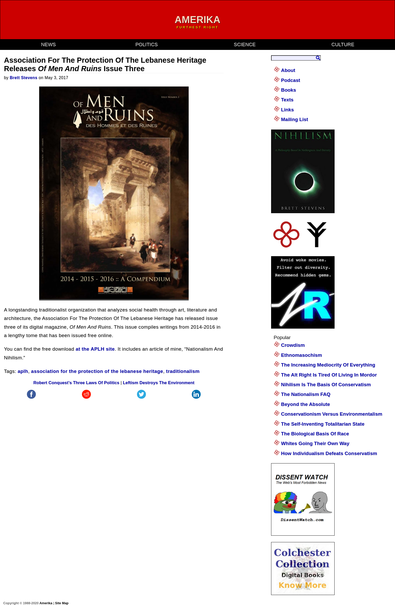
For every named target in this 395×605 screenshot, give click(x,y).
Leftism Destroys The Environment (158, 382)
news (48, 44)
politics (146, 44)
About (288, 70)
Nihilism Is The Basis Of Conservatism (326, 384)
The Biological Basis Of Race (315, 433)
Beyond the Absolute (305, 404)
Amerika (45, 603)
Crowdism (293, 345)
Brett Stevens (23, 77)
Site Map (62, 603)
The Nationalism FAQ (305, 394)
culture (343, 44)
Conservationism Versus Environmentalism (331, 414)
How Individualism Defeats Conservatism (329, 453)
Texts (287, 99)
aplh (23, 371)
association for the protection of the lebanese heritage (97, 371)
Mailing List (294, 119)
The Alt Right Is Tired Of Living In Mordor (329, 374)
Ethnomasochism (301, 355)
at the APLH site (95, 349)
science (244, 44)
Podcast (290, 80)
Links (287, 109)
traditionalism (183, 371)
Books (288, 90)
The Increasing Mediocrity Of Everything (328, 365)
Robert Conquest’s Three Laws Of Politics (76, 382)
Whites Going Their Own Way (315, 443)
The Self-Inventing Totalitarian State (323, 424)
